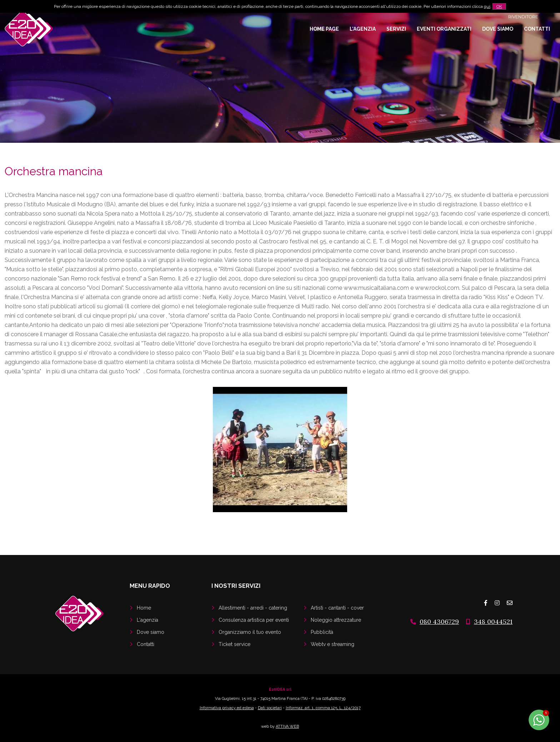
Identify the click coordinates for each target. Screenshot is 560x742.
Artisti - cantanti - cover (337, 608)
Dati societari (270, 708)
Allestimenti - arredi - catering (253, 608)
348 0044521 (493, 621)
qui (487, 6)
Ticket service (234, 644)
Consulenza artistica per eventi (254, 620)
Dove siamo (497, 29)
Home (144, 608)
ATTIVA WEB (287, 726)
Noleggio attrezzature (336, 620)
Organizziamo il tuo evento (250, 632)
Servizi (396, 29)
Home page (324, 29)
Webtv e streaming (332, 644)
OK (499, 6)
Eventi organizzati (444, 29)
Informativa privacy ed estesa (227, 708)
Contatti (537, 29)
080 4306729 (439, 621)
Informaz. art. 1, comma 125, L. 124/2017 (323, 708)
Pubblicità (322, 632)
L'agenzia (363, 29)
